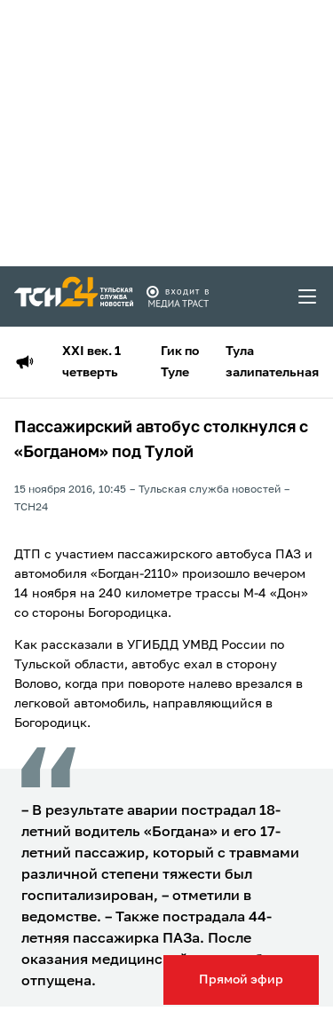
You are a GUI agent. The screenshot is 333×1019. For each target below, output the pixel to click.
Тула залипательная (272, 362)
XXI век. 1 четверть (91, 362)
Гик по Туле (180, 362)
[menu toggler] (308, 296)
